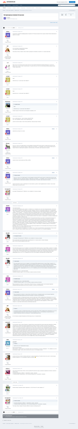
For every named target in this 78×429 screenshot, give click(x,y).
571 (8, 54)
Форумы (4, 7)
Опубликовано (17, 31)
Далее (14, 27)
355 (8, 254)
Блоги (18, 7)
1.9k (8, 110)
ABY (8, 46)
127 (8, 40)
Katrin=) (8, 368)
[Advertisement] (67, 27)
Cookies (42, 426)
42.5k (8, 348)
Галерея (14, 7)
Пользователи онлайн (30, 7)
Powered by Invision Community (39, 427)
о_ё (7, 62)
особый (7, 76)
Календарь (9, 7)
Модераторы (23, 7)
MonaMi (7, 233)
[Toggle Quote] (14, 104)
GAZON (7, 205)
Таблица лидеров (38, 7)
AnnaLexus (7, 101)
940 (8, 197)
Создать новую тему (53, 22)
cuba (8, 245)
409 (8, 84)
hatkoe (9, 17)
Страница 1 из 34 (21, 27)
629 (8, 377)
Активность (9, 5)
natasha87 (7, 322)
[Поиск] (63, 5)
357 (8, 214)
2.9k (8, 71)
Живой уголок (14, 18)
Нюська (7, 143)
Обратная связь (37, 426)
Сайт (4, 6)
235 (8, 362)
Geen (8, 385)
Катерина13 (7, 189)
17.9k (8, 393)
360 (8, 241)
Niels (8, 339)
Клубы (21, 5)
